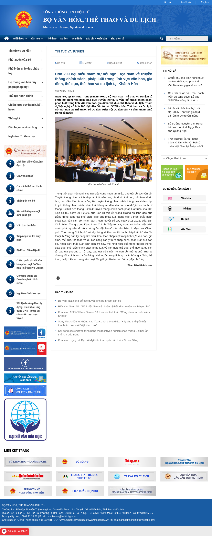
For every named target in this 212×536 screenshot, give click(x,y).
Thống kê (14, 118)
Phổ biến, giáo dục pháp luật (23, 71)
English (205, 2)
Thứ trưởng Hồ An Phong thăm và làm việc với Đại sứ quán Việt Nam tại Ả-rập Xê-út (185, 142)
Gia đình (77, 38)
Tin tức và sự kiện (19, 50)
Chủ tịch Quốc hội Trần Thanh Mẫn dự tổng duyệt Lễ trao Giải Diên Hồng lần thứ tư (186, 97)
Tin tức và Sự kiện (69, 51)
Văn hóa (36, 38)
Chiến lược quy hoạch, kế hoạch (24, 107)
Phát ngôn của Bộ (19, 59)
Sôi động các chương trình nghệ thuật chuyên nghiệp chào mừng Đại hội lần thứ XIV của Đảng (103, 332)
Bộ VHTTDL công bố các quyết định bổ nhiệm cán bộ (89, 300)
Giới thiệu (20, 38)
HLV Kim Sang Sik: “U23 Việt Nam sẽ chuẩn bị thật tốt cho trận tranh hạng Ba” (104, 306)
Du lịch (64, 38)
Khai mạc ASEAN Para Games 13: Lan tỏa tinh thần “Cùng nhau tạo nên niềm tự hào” (104, 314)
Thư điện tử (117, 38)
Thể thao (51, 38)
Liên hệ (167, 2)
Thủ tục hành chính (20, 95)
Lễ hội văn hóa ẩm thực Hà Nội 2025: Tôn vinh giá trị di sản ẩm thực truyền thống (184, 112)
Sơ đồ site (185, 2)
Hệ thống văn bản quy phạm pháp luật (22, 84)
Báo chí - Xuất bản (96, 38)
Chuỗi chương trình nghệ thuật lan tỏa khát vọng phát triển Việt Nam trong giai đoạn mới (186, 81)
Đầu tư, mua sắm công (22, 127)
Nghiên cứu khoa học (21, 136)
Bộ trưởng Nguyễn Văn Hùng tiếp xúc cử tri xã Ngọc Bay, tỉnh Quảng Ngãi (185, 127)
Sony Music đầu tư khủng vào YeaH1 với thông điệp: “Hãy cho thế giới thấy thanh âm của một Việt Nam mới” (102, 323)
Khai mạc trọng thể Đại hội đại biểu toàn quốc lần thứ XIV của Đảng (98, 340)
